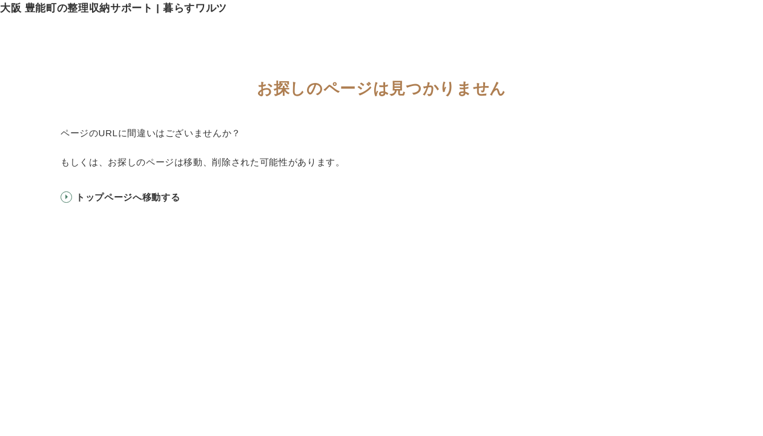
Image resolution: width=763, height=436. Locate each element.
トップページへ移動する (128, 197)
